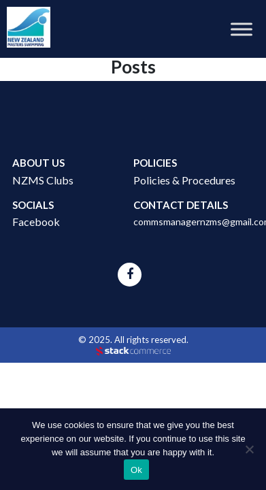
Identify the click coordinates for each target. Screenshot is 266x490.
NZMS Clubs (42, 180)
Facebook (36, 221)
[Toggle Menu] (241, 28)
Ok (136, 470)
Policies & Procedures (184, 180)
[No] (249, 449)
